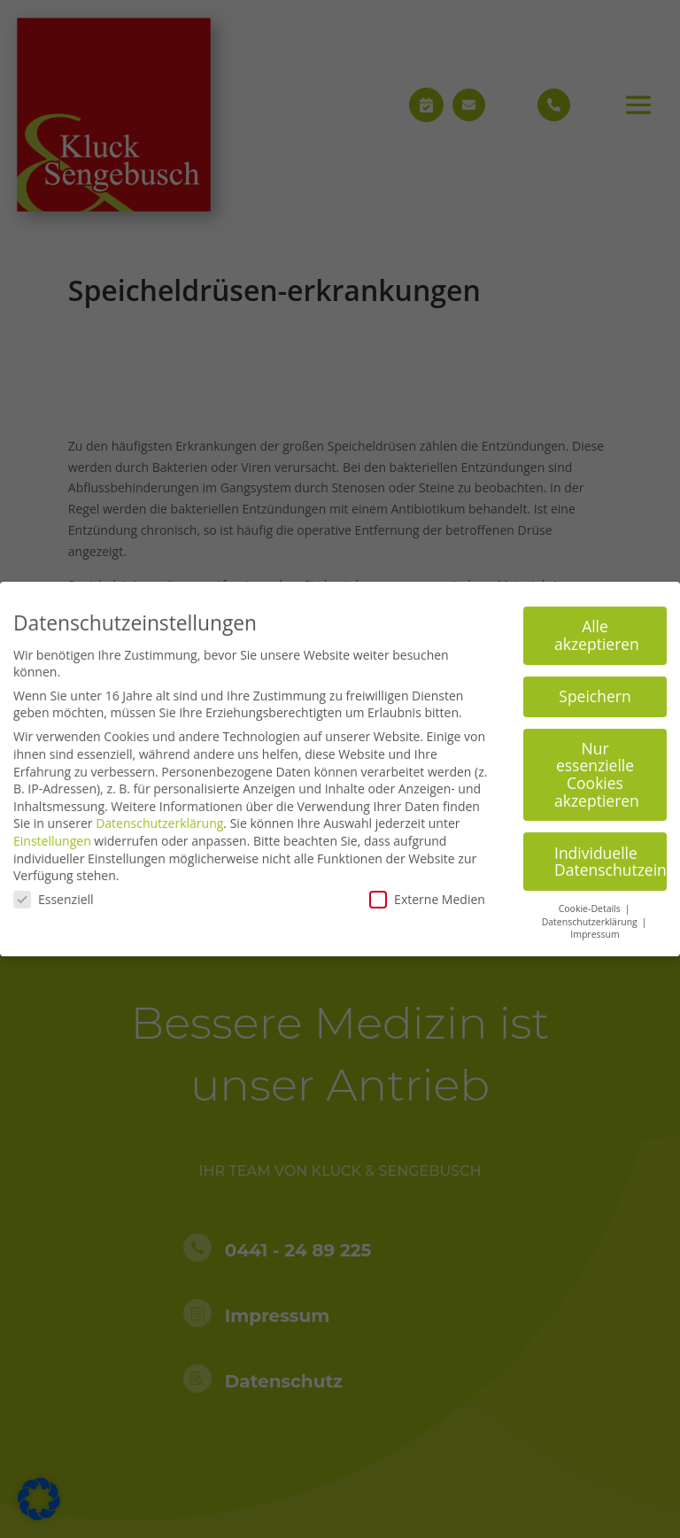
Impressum (594, 927)
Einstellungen (52, 832)
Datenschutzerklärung (159, 816)
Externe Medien (427, 891)
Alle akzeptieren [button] (596, 627)
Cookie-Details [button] (591, 900)
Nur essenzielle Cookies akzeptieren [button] (596, 766)
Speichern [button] (594, 688)
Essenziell (53, 891)
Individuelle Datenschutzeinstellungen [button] (610, 853)
